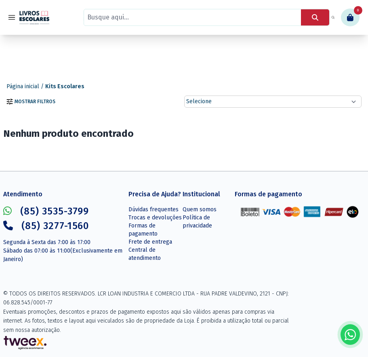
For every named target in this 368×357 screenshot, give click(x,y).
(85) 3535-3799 (46, 211)
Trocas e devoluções (155, 217)
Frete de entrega (150, 241)
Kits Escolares (64, 86)
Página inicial (22, 86)
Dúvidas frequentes (153, 209)
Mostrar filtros (30, 101)
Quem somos (200, 209)
